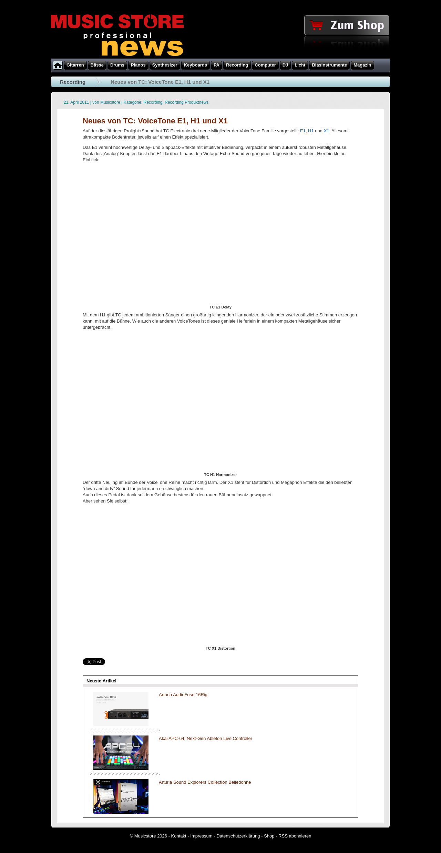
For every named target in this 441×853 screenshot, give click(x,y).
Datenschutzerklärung (238, 836)
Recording (72, 82)
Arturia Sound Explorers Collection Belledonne (205, 782)
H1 (311, 130)
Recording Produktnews (186, 102)
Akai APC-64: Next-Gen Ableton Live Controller (205, 738)
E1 (303, 130)
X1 (326, 130)
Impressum (201, 836)
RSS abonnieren (294, 836)
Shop (269, 836)
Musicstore (110, 102)
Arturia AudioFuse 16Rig (183, 694)
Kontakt (178, 836)
